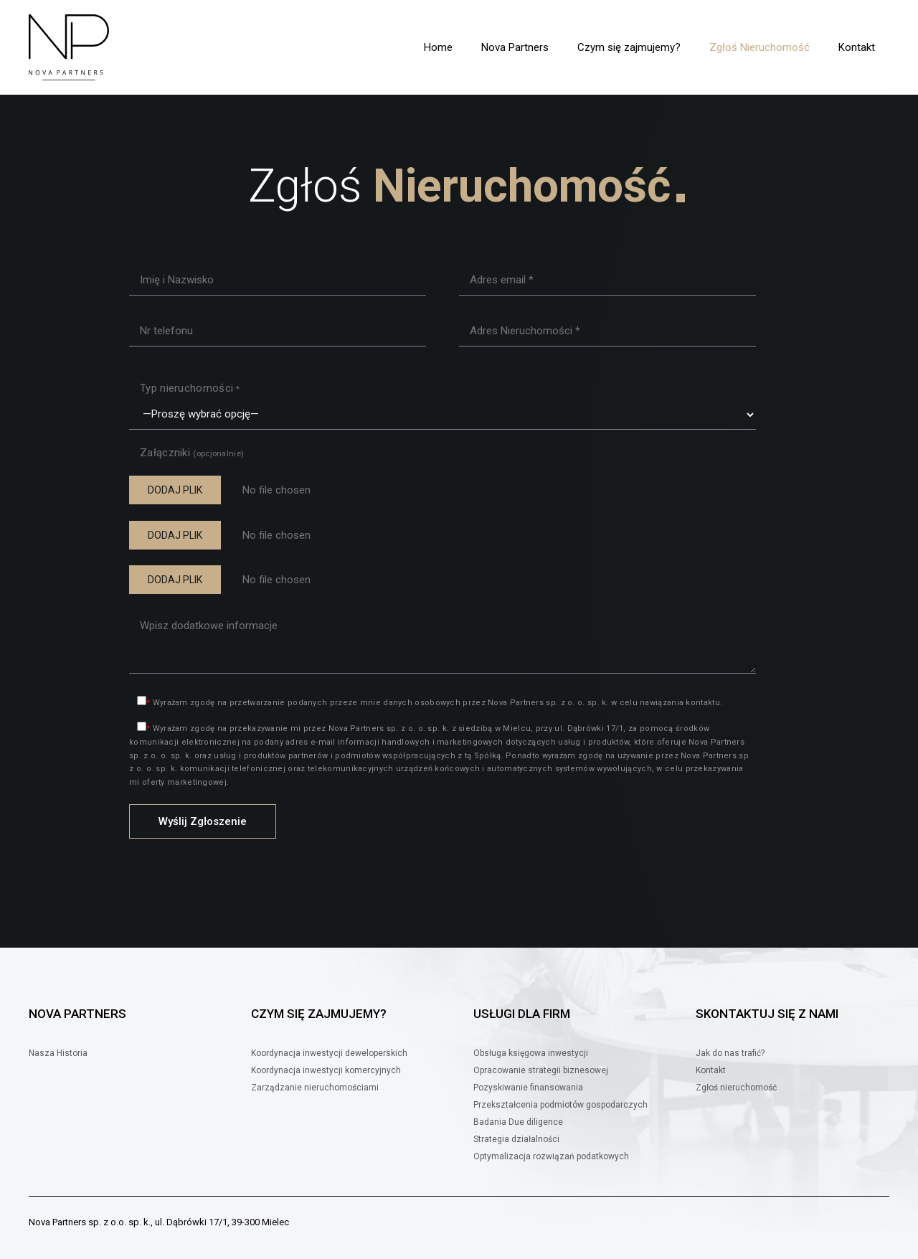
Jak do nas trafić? (730, 1053)
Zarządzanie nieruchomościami (315, 1088)
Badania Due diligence (518, 1122)
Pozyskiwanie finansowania (528, 1088)
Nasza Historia (58, 1053)
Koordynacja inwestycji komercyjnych (326, 1070)
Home (438, 47)
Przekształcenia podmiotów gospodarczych (560, 1105)
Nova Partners (515, 47)
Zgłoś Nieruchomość (759, 47)
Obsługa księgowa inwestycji (530, 1053)
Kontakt (856, 47)
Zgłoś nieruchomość (736, 1088)
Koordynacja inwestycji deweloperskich (329, 1053)
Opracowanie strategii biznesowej (540, 1070)
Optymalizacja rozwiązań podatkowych (551, 1156)
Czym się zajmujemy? (629, 47)
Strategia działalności (516, 1139)
